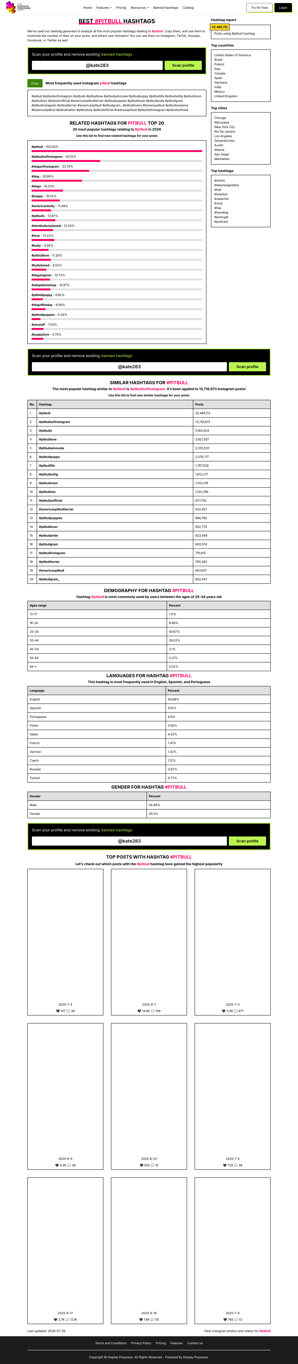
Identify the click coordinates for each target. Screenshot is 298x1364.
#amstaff (38, 324)
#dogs (36, 186)
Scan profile (183, 65)
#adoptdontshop (44, 285)
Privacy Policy (141, 1343)
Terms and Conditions (110, 1343)
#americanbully (43, 206)
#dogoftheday (42, 305)
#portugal (221, 217)
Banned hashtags (165, 8)
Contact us (195, 1343)
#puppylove (40, 334)
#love (36, 236)
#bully (36, 245)
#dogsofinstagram (45, 166)
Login (283, 8)
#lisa (217, 208)
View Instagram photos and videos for (237, 1331)
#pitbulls (38, 216)
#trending (221, 212)
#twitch (219, 180)
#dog (35, 176)
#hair (218, 190)
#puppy (37, 196)
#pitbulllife (47, 465)
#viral (218, 203)
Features (176, 1343)
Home (87, 8)
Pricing (121, 8)
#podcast (221, 221)
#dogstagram (42, 275)
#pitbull (37, 147)
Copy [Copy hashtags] (35, 83)
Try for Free (259, 8)
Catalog (188, 8)
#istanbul (220, 194)
